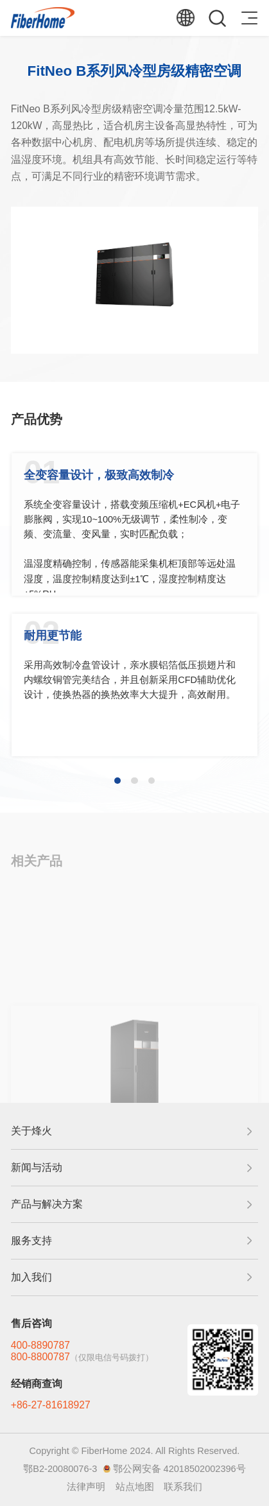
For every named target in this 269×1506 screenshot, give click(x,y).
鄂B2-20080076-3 (60, 1469)
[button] (117, 780)
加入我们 (31, 1277)
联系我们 (183, 1487)
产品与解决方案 (47, 1204)
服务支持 (31, 1240)
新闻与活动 (36, 1167)
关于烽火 (31, 1130)
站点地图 (135, 1487)
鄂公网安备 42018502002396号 (179, 1469)
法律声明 (86, 1487)
